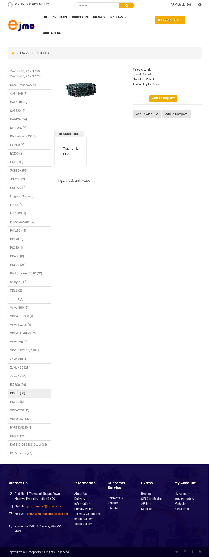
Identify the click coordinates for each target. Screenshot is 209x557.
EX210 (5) (16, 162)
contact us (52, 33)
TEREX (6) (16, 299)
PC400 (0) (17, 256)
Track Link (42, 53)
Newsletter (181, 509)
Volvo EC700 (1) (20, 325)
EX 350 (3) (17, 145)
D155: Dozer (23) (21, 453)
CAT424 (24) (18, 119)
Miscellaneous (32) (22, 222)
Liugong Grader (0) (22, 196)
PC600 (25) (18, 265)
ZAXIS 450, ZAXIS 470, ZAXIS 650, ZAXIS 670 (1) (27, 74)
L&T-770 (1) (17, 188)
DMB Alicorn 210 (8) (23, 136)
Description (69, 134)
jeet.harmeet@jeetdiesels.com (47, 514)
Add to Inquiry (163, 98)
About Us (80, 494)
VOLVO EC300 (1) (21, 316)
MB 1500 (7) (18, 213)
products (80, 17)
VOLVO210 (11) (19, 410)
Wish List (180, 504)
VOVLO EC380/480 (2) (25, 350)
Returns (113, 503)
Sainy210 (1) (18, 282)
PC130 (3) (16, 239)
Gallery (117, 17)
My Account (182, 494)
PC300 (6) (17, 402)
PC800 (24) (18, 436)
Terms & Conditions (87, 514)
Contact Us (115, 498)
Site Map (113, 508)
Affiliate (146, 504)
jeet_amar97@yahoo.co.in (45, 506)
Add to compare (176, 114)
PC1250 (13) (18, 230)
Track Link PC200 (78, 180)
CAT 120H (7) (18, 93)
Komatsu (148, 74)
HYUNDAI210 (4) (21, 427)
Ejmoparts (33, 552)
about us (59, 17)
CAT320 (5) (17, 111)
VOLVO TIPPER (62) (23, 333)
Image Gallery (83, 519)
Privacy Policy (83, 509)
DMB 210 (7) (18, 128)
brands (99, 17)
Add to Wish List (147, 114)
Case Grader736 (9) (23, 85)
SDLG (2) (16, 290)
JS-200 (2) (17, 179)
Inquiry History (184, 499)
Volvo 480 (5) (19, 308)
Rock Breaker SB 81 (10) (26, 273)
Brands (146, 494)
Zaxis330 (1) (18, 376)
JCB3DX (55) (19, 171)
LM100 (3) (17, 205)
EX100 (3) (16, 153)
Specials (146, 509)
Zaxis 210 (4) (18, 359)
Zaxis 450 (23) (20, 367)
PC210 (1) (16, 248)
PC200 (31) (17, 393)
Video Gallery (83, 524)
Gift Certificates (151, 499)
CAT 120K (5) (18, 102)
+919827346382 (38, 4)
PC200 (24, 53)
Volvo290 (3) (18, 342)
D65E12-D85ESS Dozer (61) (28, 445)
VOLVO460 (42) (20, 419)
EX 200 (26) (18, 385)
